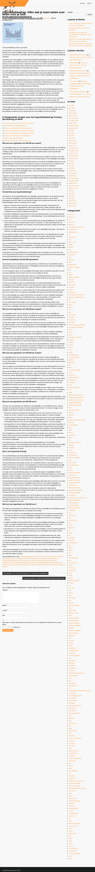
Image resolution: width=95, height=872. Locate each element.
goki (70, 407)
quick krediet (72, 730)
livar (70, 638)
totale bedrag (41, 564)
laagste (71, 593)
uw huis (71, 811)
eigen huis (72, 375)
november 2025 (73, 120)
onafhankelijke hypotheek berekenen (80, 690)
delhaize (71, 360)
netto (70, 678)
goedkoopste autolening (76, 397)
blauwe (71, 307)
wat (70, 836)
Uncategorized (73, 808)
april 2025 (72, 138)
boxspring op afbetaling (76, 327)
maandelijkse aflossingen (48, 560)
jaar (70, 523)
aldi (70, 239)
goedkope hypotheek (75, 405)
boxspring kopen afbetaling (77, 325)
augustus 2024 (73, 158)
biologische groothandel (76, 294)
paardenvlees (73, 700)
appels (71, 244)
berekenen (72, 282)
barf (70, 269)
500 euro (71, 214)
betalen (71, 289)
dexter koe (72, 362)
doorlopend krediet (74, 370)
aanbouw (71, 217)
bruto (70, 335)
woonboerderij (73, 848)
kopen (70, 575)
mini (70, 658)
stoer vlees (72, 791)
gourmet (71, 415)
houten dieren (73, 455)
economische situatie (50, 556)
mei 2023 (71, 196)
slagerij (71, 766)
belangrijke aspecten (29, 556)
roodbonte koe (73, 753)
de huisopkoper (73, 355)
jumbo (71, 525)
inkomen (16, 560)
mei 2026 (71, 105)
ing (70, 518)
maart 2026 (72, 110)
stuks (70, 793)
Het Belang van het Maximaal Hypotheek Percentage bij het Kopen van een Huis (80, 34)
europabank (72, 380)
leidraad (33, 560)
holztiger (71, 447)
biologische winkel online (76, 297)
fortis (70, 385)
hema (70, 437)
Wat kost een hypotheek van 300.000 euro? (17, 140)
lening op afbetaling (74, 625)
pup (70, 725)
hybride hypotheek (74, 472)
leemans (71, 603)
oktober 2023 (73, 183)
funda (70, 392)
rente (70, 748)
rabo (70, 733)
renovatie (71, 743)
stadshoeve (72, 778)
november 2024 (73, 150)
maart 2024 (72, 171)
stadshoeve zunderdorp (76, 781)
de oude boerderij (74, 357)
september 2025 (74, 125)
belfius (71, 274)
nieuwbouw (72, 683)
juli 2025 (71, 130)
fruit (70, 390)
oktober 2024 (73, 153)
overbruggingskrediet (75, 695)
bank (21, 556)
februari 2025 (73, 143)
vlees (70, 821)
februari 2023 (73, 203)
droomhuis (40, 556)
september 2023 (74, 186)
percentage (14, 564)
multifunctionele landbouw (77, 673)
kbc (70, 535)
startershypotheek (74, 786)
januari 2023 (72, 206)
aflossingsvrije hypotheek (76, 227)
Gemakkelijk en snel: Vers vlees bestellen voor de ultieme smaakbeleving (25, 573)
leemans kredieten (74, 605)
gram (70, 417)
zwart (70, 856)
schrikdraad (72, 761)
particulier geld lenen (75, 705)
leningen (71, 628)
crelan (70, 352)
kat (70, 530)
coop (70, 350)
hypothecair (72, 475)
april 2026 (72, 108)
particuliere (72, 708)
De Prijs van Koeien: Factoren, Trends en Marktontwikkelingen (81, 57)
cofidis (71, 345)
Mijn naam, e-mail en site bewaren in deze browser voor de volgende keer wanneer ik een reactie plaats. (31, 625)
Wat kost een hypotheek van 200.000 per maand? (19, 123)
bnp (70, 312)
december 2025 (73, 118)
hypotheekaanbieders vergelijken (36, 558)
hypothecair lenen (74, 480)
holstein (71, 445)
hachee (71, 432)
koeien (71, 565)
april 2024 (72, 168)
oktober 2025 (73, 123)
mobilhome (72, 665)
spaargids (72, 776)
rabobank (71, 736)
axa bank (71, 259)
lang (70, 600)
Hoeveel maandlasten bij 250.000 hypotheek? (18, 128)
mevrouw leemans (74, 655)
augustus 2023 (73, 188)
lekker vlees (72, 610)
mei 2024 (71, 165)
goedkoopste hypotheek (76, 400)
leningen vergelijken (75, 630)
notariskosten (6, 564)
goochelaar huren (74, 410)
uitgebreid (72, 803)
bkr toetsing (72, 302)
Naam (4, 607)
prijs (70, 720)
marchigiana (72, 648)
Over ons (82, 3)
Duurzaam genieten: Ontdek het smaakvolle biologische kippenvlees (44, 578)
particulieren (72, 710)
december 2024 (73, 148)
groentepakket (73, 425)
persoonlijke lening (74, 713)
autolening (72, 254)
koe (70, 560)
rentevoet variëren (30, 564)
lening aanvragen (74, 618)
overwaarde (72, 698)
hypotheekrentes (74, 505)
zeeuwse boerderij (74, 853)
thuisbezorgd (73, 798)
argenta (71, 247)
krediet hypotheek (74, 580)
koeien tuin (72, 568)
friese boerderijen (74, 387)
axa (70, 257)
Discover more (74, 81)
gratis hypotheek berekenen (77, 420)
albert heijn (72, 237)
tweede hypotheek (74, 801)
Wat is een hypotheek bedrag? (13, 138)
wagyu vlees (72, 833)
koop (70, 573)
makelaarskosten (7, 562)
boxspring (72, 322)
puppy (70, 728)
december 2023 (73, 178)
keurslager (72, 538)
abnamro (71, 224)
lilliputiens (71, 635)
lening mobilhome (74, 623)
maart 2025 (72, 140)
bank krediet (72, 264)
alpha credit (72, 242)
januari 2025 (72, 145)
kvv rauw (71, 588)
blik (70, 310)
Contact (89, 3)
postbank (71, 718)
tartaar (71, 796)
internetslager (73, 520)
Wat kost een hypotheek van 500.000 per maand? (19, 133)
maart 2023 (72, 201)
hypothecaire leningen (75, 490)
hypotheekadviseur (52, 558)
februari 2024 (73, 173)
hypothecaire (73, 485)
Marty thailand (73, 62)
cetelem (71, 342)
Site (3, 617)
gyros (70, 427)
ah (69, 234)
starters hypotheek (74, 783)
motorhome (72, 668)
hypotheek (72, 495)
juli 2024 (71, 160)
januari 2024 (72, 176)
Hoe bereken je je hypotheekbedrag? (15, 125)
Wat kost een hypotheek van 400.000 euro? (17, 135)
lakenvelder (72, 598)
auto (70, 249)
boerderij (71, 317)
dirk (70, 365)
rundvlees (72, 756)
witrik (70, 843)
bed (70, 272)
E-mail (4, 612)
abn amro (72, 222)
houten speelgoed (74, 457)
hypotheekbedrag (7, 560)
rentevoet (22, 564)
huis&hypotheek (73, 465)
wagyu (71, 831)
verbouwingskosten (52, 564)
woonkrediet (72, 851)
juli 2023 (71, 191)
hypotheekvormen (74, 507)
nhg (70, 680)
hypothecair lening (74, 482)
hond (70, 450)
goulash (71, 412)
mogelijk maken (57, 562)
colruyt (71, 347)
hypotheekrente (73, 502)
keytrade (71, 540)
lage (70, 595)
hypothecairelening (74, 492)
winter (70, 841)
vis (70, 818)
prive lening (72, 723)
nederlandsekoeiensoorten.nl (17, 17)
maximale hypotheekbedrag (22, 562)
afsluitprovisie (73, 232)
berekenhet (72, 284)
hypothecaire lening (75, 487)
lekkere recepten (74, 613)
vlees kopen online (74, 823)
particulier (72, 703)
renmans (71, 741)
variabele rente (73, 813)
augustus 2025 (73, 128)
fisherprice (72, 382)
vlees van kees (73, 826)
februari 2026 (73, 113)
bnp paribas (72, 315)
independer (72, 515)
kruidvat (71, 583)
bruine (70, 332)
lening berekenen (74, 620)
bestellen (71, 287)
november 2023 (73, 181)
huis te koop (72, 462)
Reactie (5, 590)
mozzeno (72, 670)
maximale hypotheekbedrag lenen (41, 562)
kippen (71, 548)
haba (70, 430)
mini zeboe (72, 660)
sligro (70, 768)
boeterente (72, 320)
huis (24, 558)
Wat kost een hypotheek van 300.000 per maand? (19, 130)
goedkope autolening (75, 402)
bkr (70, 300)
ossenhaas (72, 693)
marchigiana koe (74, 650)
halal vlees (72, 435)
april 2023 (72, 198)
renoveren (72, 746)
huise (70, 467)
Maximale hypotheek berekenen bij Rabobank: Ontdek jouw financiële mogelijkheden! (79, 75)
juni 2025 (71, 133)
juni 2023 (71, 193)
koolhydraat (72, 570)
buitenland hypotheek (75, 337)
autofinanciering (73, 252)
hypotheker (72, 510)
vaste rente (72, 816)
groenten (71, 422)
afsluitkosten (72, 229)
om (70, 688)
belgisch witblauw (74, 277)
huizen (71, 470)
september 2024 (74, 155)
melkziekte (72, 653)
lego (70, 608)
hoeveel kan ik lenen (75, 442)
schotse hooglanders (75, 758)
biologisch (72, 292)
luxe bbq (71, 640)
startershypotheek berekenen (77, 788)
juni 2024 (71, 163)
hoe (70, 440)
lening (38, 560)
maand (71, 643)
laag (70, 590)
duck (70, 372)
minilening (72, 663)
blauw (70, 305)
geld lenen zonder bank (76, 395)
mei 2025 (71, 135)
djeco (70, 367)
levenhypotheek (73, 633)
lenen (70, 615)
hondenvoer (72, 452)
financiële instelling (16, 558)
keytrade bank (73, 543)
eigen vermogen (74, 377)
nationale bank (73, 675)
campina (71, 340)
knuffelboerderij (73, 558)
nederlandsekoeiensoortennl (78, 54)
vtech (70, 828)
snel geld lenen (73, 771)
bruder (71, 330)
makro (71, 645)
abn (70, 219)
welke (70, 838)
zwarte (71, 858)
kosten (71, 578)
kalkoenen (72, 528)
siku (70, 763)
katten (70, 533)
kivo (70, 553)
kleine (70, 555)
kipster (71, 550)
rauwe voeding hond (75, 738)
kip (69, 545)
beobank (71, 279)
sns (70, 773)
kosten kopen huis (25, 560)
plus (70, 715)
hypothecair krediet (74, 477)
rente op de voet (74, 751)
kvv (70, 585)
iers (70, 512)
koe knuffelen (73, 563)
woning (71, 846)
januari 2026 (72, 115)
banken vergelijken (74, 267)
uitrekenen (72, 806)
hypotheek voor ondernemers (78, 497)
